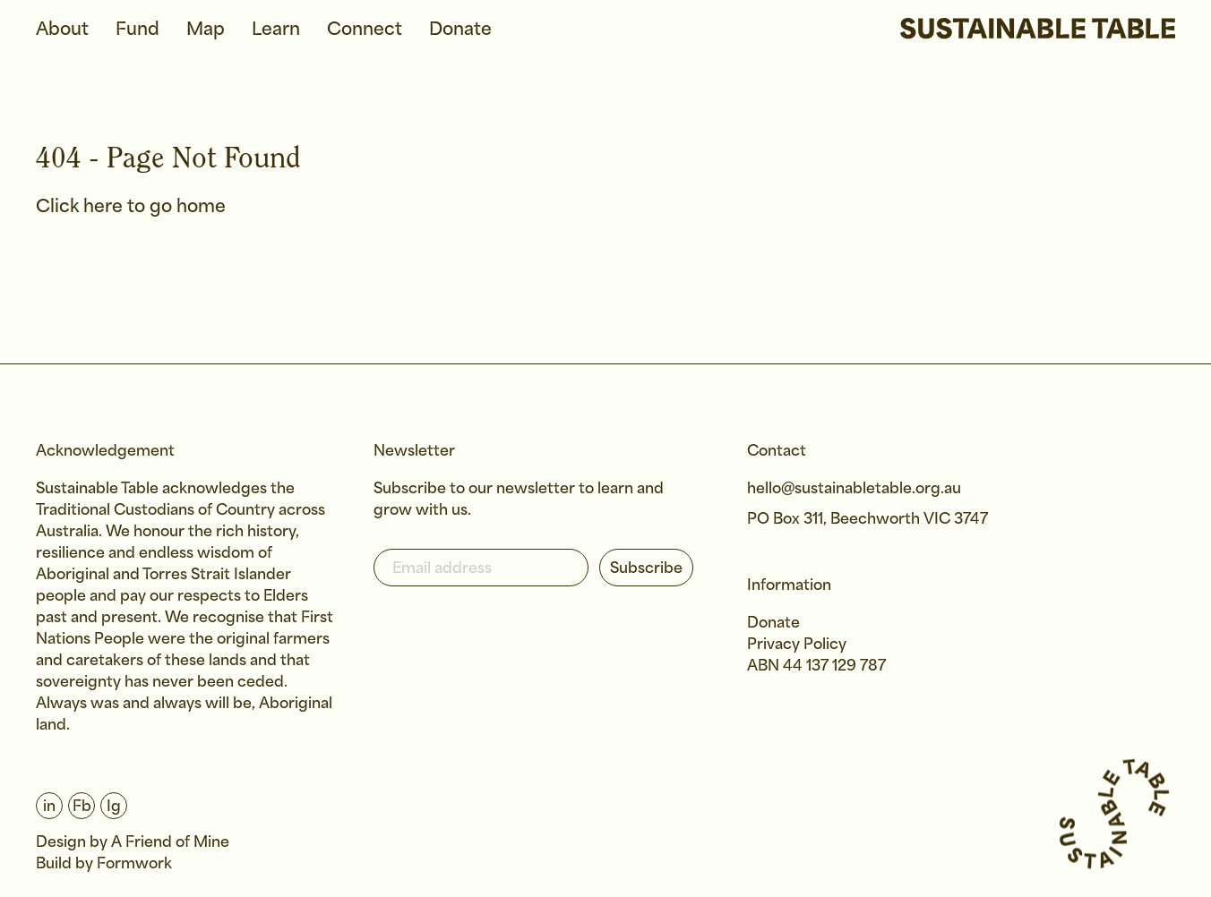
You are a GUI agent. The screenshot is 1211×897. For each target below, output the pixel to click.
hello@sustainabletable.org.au (854, 489)
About (62, 29)
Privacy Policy (796, 645)
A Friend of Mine (170, 842)
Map (205, 29)
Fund (137, 29)
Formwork (134, 864)
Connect (364, 29)
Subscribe (646, 569)
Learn (276, 29)
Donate (460, 29)
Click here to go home (131, 207)
